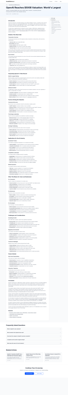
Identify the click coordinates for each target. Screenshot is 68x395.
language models (26, 117)
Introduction (53, 19)
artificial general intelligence (28, 276)
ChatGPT (32, 25)
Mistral (34, 162)
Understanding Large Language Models (16, 314)
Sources (53, 33)
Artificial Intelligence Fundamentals (15, 317)
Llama (30, 162)
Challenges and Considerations (56, 29)
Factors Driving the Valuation (56, 24)
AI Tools (56, 1)
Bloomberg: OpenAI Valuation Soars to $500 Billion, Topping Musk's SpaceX (22, 312)
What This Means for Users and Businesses (56, 28)
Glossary (50, 1)
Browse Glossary (29, 373)
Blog (60, 1)
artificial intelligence (41, 30)
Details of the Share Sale (55, 21)
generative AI (41, 299)
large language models (24, 30)
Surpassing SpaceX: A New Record (56, 23)
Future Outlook (54, 30)
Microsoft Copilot (12, 159)
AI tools (11, 307)
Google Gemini (12, 156)
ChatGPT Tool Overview (13, 315)
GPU (25, 169)
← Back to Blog (39, 373)
